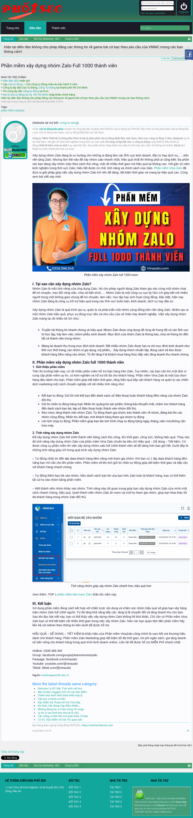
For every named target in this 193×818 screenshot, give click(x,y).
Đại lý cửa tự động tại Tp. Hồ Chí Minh (25, 94)
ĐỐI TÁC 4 (75, 801)
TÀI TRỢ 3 (116, 796)
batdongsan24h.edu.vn (55, 675)
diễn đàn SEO (11, 80)
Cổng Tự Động (46, 87)
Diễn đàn (166, 58)
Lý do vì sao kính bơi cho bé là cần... (59, 712)
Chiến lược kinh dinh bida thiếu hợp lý (60, 695)
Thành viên (59, 28)
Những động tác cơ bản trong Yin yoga (61, 709)
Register (184, 12)
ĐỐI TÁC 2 (75, 792)
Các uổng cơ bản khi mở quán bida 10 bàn (63, 716)
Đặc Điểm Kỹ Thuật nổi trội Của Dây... (60, 702)
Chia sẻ (6, 752)
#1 (188, 730)
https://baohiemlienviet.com (97, 725)
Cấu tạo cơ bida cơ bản (51, 698)
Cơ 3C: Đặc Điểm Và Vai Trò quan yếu (60, 719)
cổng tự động (31, 91)
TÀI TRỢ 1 (116, 787)
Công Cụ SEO (25, 101)
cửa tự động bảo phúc (51, 129)
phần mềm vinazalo (13, 110)
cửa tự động (15, 84)
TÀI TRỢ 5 (116, 806)
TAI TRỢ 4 (116, 801)
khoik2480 (49, 101)
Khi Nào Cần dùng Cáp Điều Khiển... (59, 705)
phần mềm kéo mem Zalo (75, 594)
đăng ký (161, 805)
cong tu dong (68, 123)
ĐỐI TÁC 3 (75, 796)
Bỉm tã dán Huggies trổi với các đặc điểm (62, 692)
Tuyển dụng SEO (179, 58)
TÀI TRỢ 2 (116, 792)
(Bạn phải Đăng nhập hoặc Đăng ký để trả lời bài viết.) (165, 745)
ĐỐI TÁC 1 (75, 787)
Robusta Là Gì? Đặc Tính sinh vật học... (61, 688)
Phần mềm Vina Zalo (168, 168)
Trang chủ (12, 28)
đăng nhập (181, 802)
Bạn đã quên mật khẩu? (153, 13)
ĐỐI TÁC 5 (75, 806)
